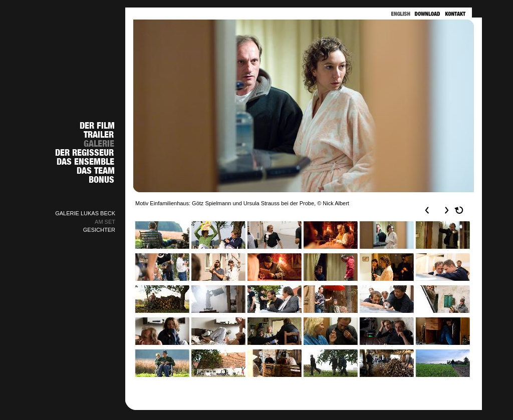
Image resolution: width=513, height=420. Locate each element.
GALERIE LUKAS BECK (85, 213)
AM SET (105, 222)
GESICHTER (99, 230)
